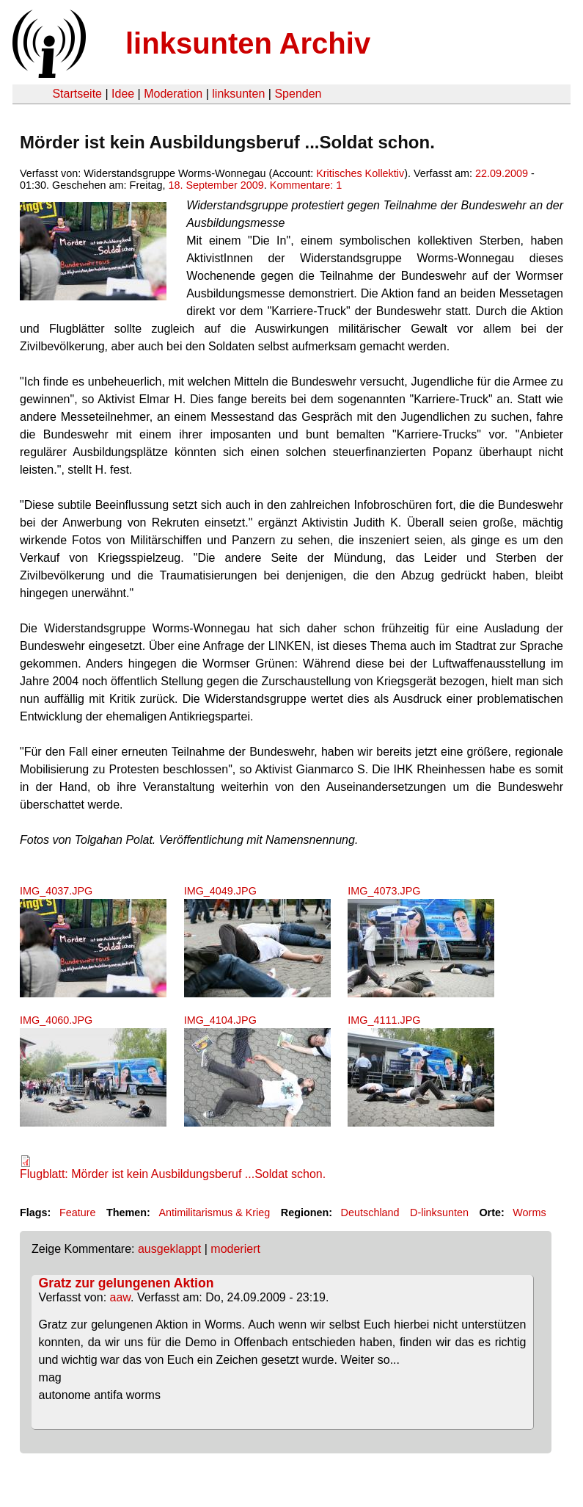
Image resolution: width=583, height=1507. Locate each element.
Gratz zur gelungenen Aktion (126, 1283)
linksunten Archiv (247, 43)
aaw (120, 1297)
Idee (122, 93)
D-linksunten (439, 1212)
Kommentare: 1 (306, 185)
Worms (529, 1212)
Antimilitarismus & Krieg (214, 1212)
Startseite (77, 93)
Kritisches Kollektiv (360, 173)
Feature (77, 1212)
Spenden (297, 93)
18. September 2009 (215, 185)
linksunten (238, 93)
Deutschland (370, 1212)
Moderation (173, 93)
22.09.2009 (501, 173)
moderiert (235, 1249)
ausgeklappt (169, 1249)
